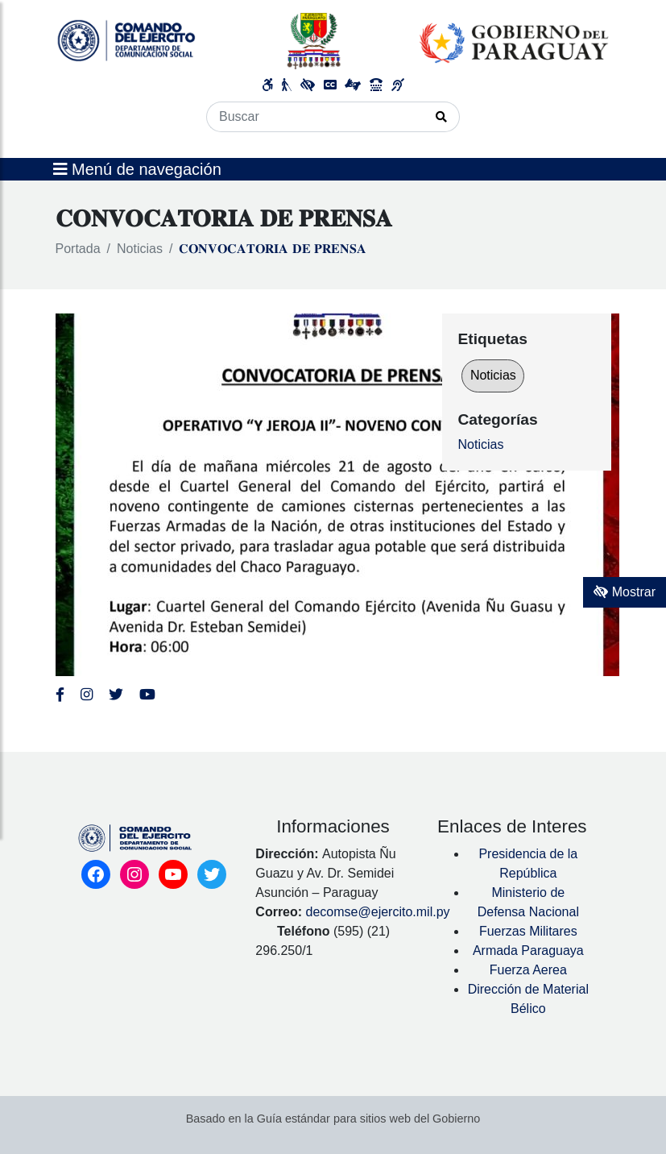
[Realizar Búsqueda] (442, 117)
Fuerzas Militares (528, 931)
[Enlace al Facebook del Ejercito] (60, 695)
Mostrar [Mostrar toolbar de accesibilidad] (625, 592)
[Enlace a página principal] (333, 40)
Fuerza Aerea (528, 970)
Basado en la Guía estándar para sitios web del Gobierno (333, 1118)
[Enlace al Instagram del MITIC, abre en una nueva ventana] (87, 695)
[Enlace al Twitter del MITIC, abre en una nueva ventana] (116, 695)
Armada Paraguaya (528, 950)
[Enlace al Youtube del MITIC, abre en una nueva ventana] (147, 695)
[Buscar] (315, 117)
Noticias (140, 248)
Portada (78, 248)
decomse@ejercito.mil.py (378, 912)
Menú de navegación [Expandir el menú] (137, 169)
